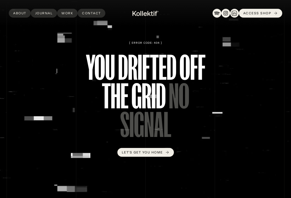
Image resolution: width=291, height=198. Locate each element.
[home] (145, 13)
